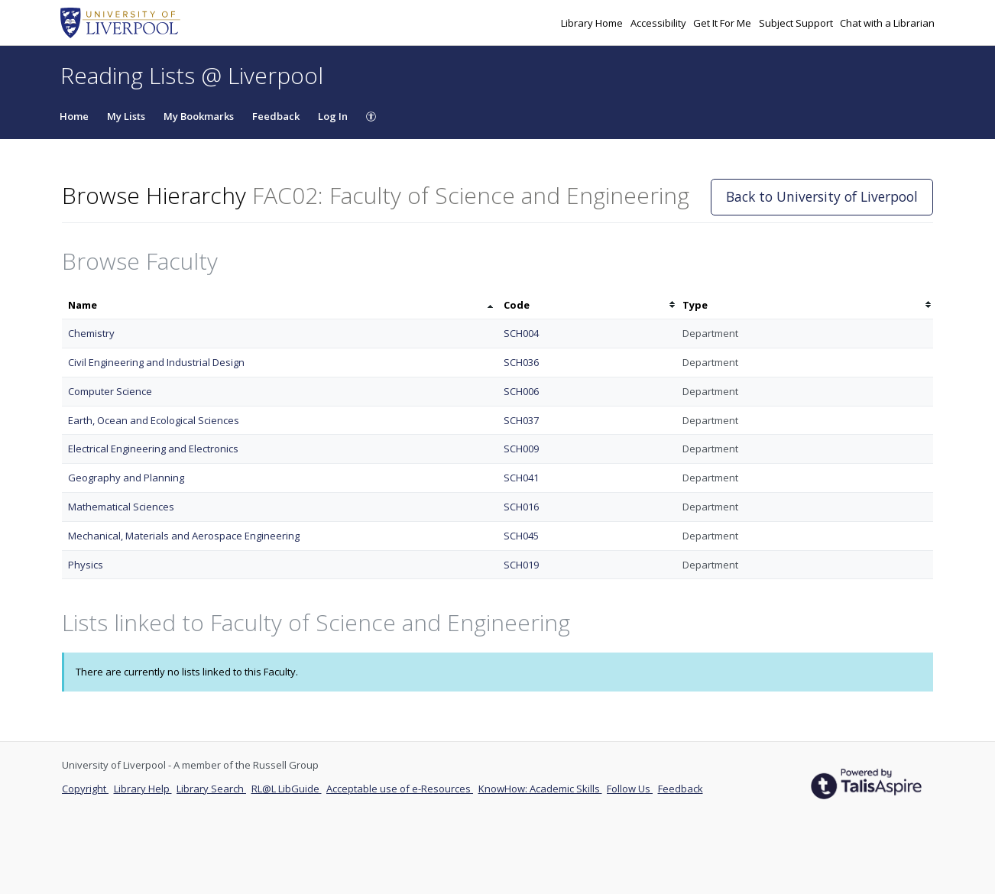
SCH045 (521, 536)
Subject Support (797, 23)
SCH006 (521, 391)
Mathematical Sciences (121, 506)
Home (74, 116)
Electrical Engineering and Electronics (153, 448)
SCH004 (521, 333)
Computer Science (110, 391)
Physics (85, 565)
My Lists (126, 116)
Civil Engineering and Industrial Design (156, 362)
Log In (333, 116)
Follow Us (630, 788)
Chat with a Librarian (887, 23)
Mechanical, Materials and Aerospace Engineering (184, 536)
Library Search (211, 788)
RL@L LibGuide (286, 788)
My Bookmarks (199, 116)
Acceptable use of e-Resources (399, 788)
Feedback (276, 116)
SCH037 (521, 420)
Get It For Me (723, 23)
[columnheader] (280, 305)
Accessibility (659, 23)
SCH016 (521, 506)
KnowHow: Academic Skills (540, 788)
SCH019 (521, 565)
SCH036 (521, 362)
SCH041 (521, 477)
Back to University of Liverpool (822, 196)
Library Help (143, 788)
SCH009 (521, 448)
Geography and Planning (126, 477)
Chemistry (91, 333)
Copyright (85, 788)
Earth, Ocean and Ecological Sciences (153, 420)
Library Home (593, 23)
